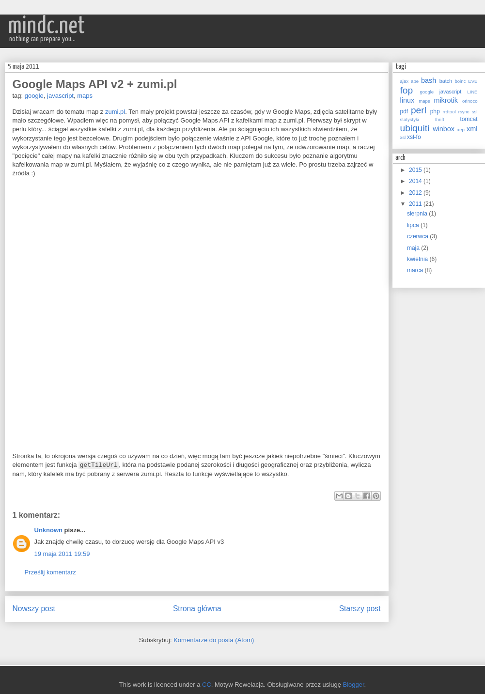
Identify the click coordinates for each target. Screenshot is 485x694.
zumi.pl (115, 111)
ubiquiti (415, 128)
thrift (439, 119)
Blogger (353, 684)
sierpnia (418, 213)
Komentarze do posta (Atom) (213, 640)
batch (445, 81)
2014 (416, 181)
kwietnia (418, 259)
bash (428, 80)
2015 (416, 170)
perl (418, 110)
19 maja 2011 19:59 (62, 553)
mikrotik (446, 100)
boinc (460, 81)
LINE (472, 91)
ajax (404, 81)
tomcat (469, 119)
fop (406, 90)
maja (414, 248)
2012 (416, 192)
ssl (475, 111)
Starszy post (360, 608)
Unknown (48, 530)
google (34, 95)
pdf (404, 111)
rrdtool (448, 111)
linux (407, 100)
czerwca (418, 236)
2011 (416, 203)
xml (472, 129)
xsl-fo (414, 137)
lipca (414, 225)
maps (85, 95)
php (435, 111)
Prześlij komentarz (50, 572)
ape (415, 81)
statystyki (409, 119)
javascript (60, 95)
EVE (472, 81)
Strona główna (197, 608)
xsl (403, 137)
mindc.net (46, 26)
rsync (463, 111)
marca (416, 270)
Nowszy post (34, 608)
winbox (443, 129)
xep (460, 129)
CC (206, 684)
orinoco (469, 101)
